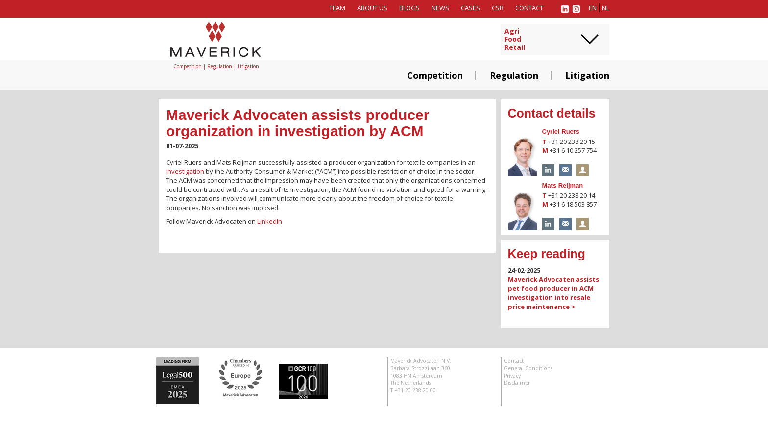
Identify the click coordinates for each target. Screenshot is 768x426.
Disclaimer (517, 382)
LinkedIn (269, 221)
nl (605, 7)
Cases (470, 7)
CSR (498, 7)
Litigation (587, 75)
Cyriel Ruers (561, 131)
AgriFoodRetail (514, 39)
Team (337, 7)
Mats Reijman (562, 185)
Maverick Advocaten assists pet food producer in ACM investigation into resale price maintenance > (553, 293)
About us (372, 7)
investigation (185, 171)
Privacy (512, 375)
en (593, 7)
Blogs (409, 7)
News (440, 7)
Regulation (514, 75)
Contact (529, 7)
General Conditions (528, 368)
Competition (435, 75)
